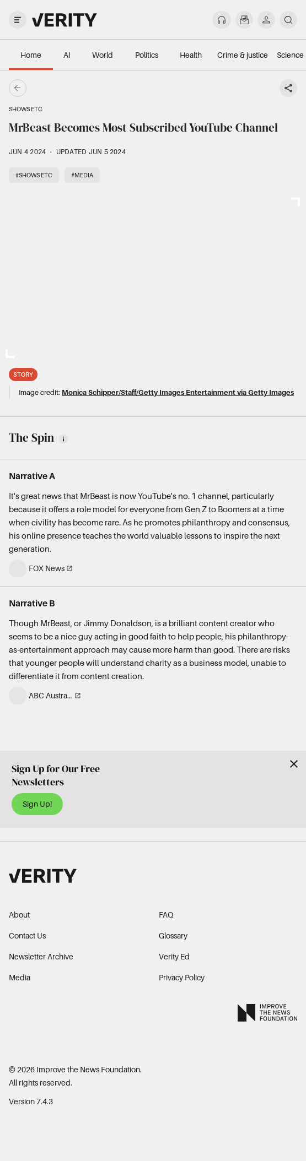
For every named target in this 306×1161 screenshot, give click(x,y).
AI (67, 54)
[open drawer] (17, 20)
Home (30, 54)
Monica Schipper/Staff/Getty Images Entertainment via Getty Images (178, 392)
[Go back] (85, 88)
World (102, 54)
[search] (288, 20)
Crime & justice (242, 54)
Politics (146, 54)
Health (191, 54)
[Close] (294, 764)
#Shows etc (33, 175)
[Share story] (288, 88)
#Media (82, 175)
